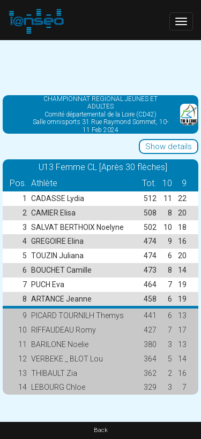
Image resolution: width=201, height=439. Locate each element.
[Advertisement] (100, 67)
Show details (168, 146)
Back (101, 430)
